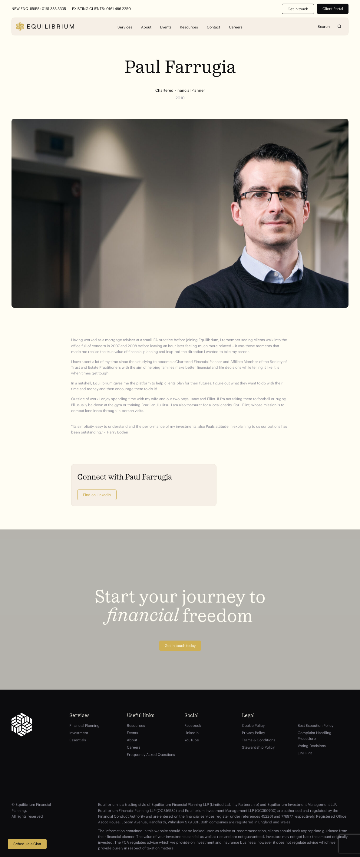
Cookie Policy (253, 725)
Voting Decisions (312, 745)
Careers (236, 27)
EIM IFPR (305, 753)
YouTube (191, 740)
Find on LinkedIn (97, 495)
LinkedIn (191, 732)
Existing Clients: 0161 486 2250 (101, 9)
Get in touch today (180, 645)
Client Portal (332, 8)
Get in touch (298, 9)
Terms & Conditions (258, 740)
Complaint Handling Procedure (315, 735)
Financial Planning (84, 725)
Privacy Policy (253, 732)
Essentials (77, 740)
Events (165, 27)
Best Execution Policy (315, 725)
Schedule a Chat (27, 844)
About (146, 27)
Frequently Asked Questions (151, 754)
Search (339, 26)
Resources (189, 27)
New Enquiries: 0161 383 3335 (39, 9)
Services (124, 27)
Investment (78, 732)
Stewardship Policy (258, 747)
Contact (213, 27)
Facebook (192, 725)
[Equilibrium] (45, 26)
